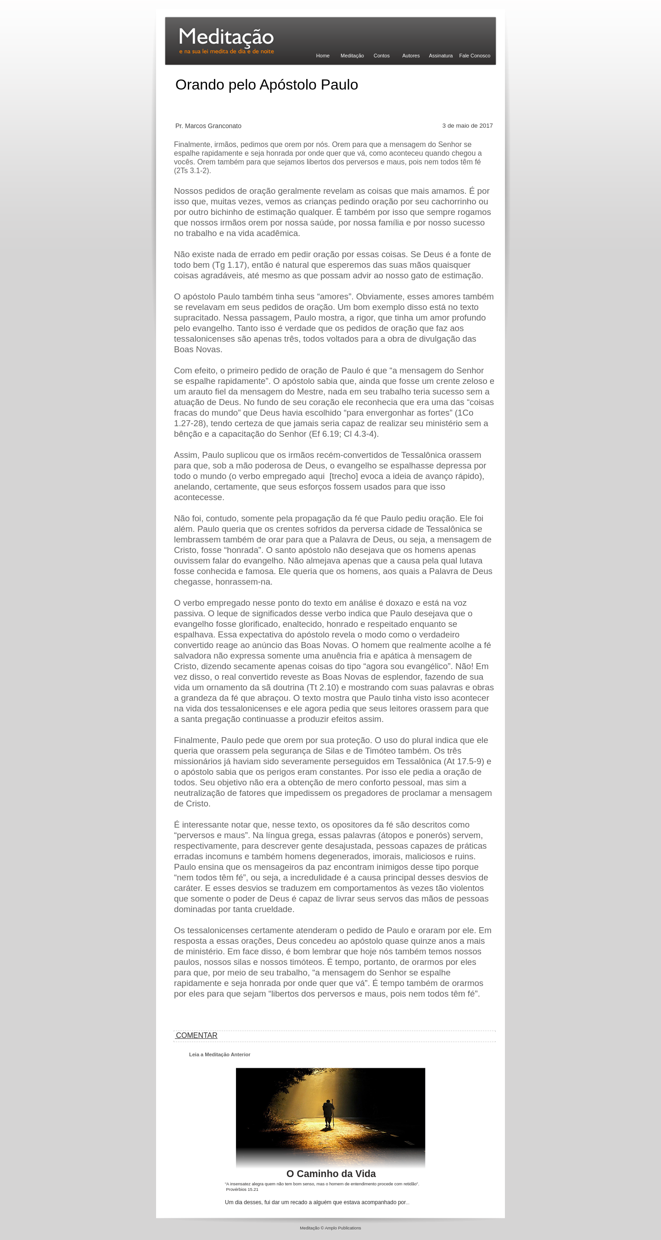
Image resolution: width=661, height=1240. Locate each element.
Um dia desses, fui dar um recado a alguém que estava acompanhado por (317, 1202)
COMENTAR (196, 1035)
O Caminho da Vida (331, 1173)
